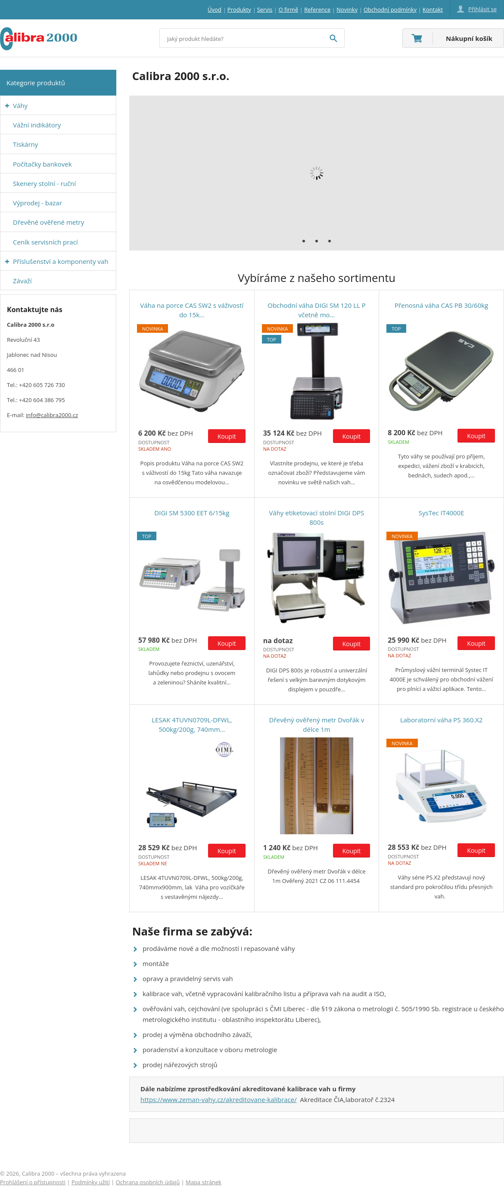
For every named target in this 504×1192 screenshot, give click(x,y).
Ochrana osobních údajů (148, 1182)
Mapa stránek (203, 1182)
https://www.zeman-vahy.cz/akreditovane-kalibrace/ (218, 1099)
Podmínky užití (91, 1182)
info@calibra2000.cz (52, 415)
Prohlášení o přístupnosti (32, 1182)
